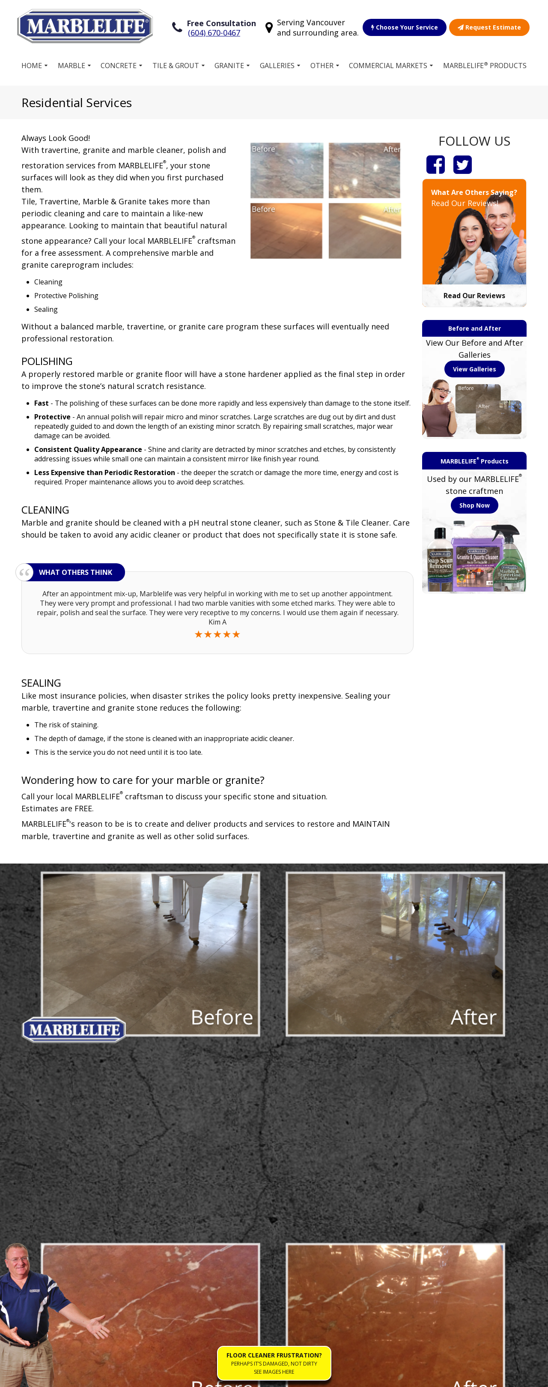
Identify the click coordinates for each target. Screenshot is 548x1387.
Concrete (119, 64)
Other (322, 64)
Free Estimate (197, 1212)
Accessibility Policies (206, 1376)
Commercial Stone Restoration (333, 1162)
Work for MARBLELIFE (326, 1222)
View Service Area (482, 1073)
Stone (56, 1171)
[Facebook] (435, 162)
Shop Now (474, 503)
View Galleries (474, 367)
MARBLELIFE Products (485, 64)
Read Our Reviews (474, 294)
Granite (229, 64)
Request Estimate (489, 26)
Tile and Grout (70, 1158)
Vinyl (55, 1226)
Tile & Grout (175, 64)
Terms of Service (91, 1376)
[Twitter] (462, 162)
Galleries (277, 64)
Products (190, 1185)
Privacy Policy (147, 1376)
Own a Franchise (202, 1171)
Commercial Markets (388, 64)
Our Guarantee (328, 1204)
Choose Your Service (404, 26)
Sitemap (44, 1376)
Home (31, 64)
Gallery (187, 1199)
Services (189, 1158)
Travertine (64, 1240)
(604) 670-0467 (214, 32)
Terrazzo (62, 1185)
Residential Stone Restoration (332, 1185)
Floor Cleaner (325, 1242)
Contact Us (321, 1255)
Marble (71, 64)
